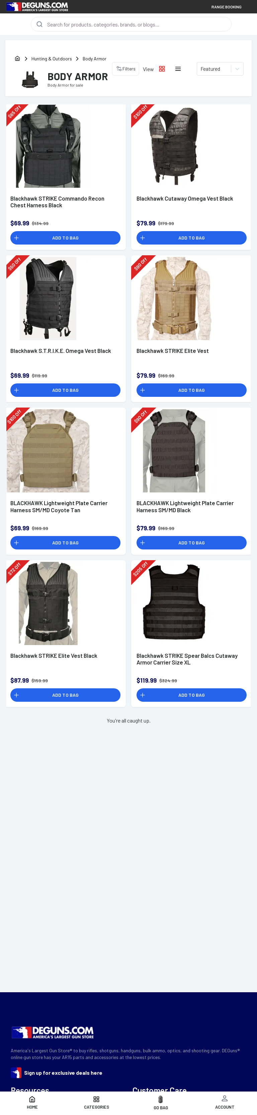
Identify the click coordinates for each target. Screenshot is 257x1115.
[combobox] (200, 68)
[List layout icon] (178, 68)
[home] (17, 58)
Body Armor (94, 58)
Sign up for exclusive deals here (63, 1072)
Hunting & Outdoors (51, 58)
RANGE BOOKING (226, 6)
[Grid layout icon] (162, 68)
